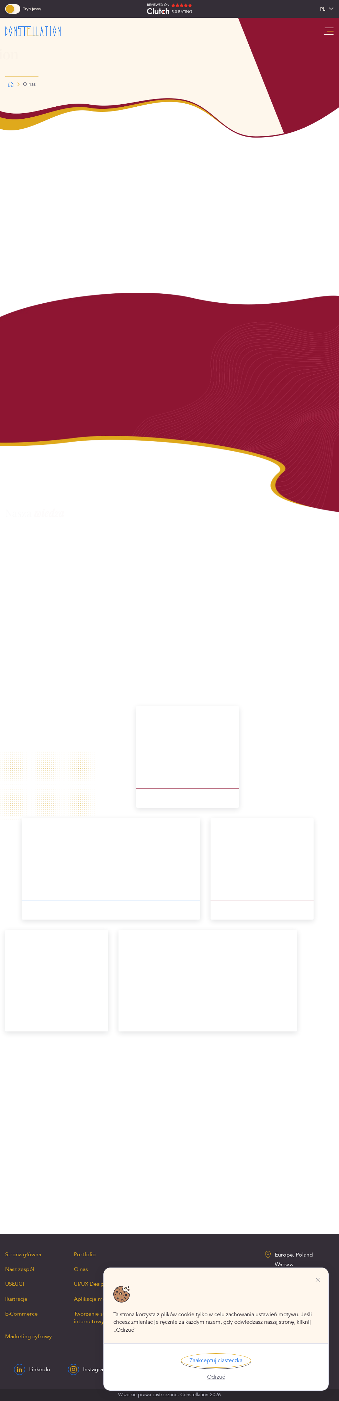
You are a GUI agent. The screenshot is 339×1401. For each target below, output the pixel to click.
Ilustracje (16, 1299)
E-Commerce (21, 1314)
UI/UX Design (90, 1284)
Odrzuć (216, 1377)
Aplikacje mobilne (96, 1299)
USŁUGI (14, 1284)
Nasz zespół (19, 1269)
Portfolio (85, 1254)
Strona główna (23, 1254)
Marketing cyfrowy (28, 1336)
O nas (81, 1269)
